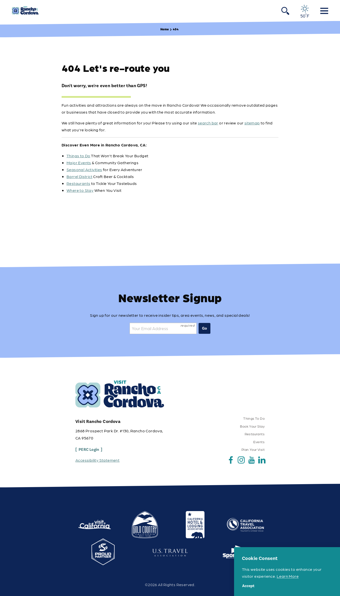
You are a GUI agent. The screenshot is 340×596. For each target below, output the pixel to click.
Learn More (288, 576)
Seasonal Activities (84, 169)
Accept (248, 586)
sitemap (252, 122)
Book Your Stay (252, 426)
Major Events (79, 162)
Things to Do (78, 155)
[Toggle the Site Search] (285, 10)
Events (259, 441)
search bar (208, 122)
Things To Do (254, 418)
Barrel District (79, 176)
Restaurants (78, 183)
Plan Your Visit (253, 449)
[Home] (25, 10)
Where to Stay (80, 190)
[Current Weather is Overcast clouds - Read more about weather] (304, 11)
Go (204, 328)
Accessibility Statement (97, 460)
